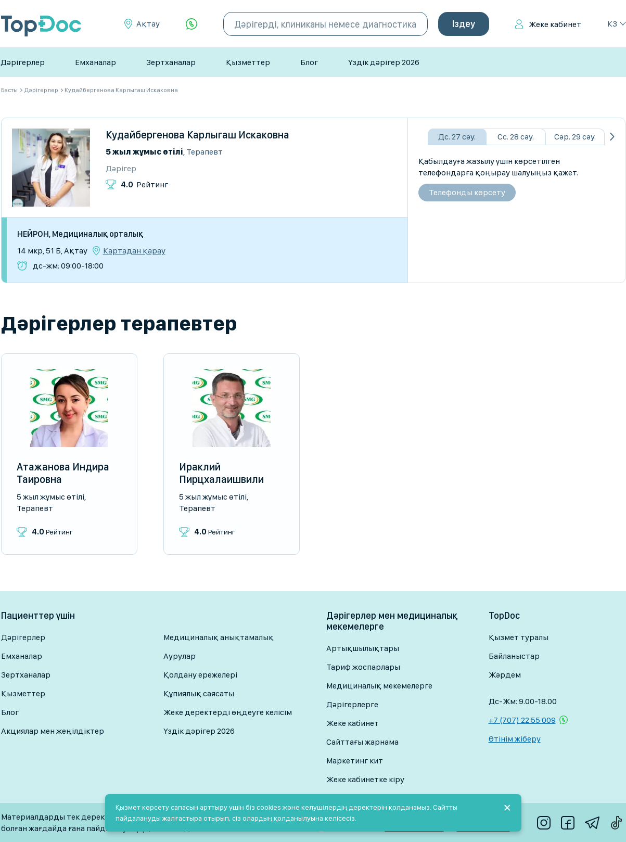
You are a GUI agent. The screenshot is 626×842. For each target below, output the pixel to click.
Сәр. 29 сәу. (575, 137)
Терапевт (204, 152)
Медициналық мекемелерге (379, 686)
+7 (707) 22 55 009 (522, 720)
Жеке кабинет (555, 24)
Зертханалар (171, 62)
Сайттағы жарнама (362, 742)
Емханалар (95, 62)
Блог (309, 62)
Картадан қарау (134, 251)
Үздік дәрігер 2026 (383, 62)
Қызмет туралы (518, 637)
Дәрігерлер (23, 62)
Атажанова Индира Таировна (63, 473)
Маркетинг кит (354, 761)
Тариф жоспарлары (363, 667)
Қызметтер (248, 62)
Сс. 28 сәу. (515, 137)
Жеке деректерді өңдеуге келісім (227, 712)
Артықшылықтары (362, 648)
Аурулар (179, 656)
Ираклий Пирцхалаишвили (221, 473)
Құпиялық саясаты (198, 693)
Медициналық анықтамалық (218, 637)
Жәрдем (505, 675)
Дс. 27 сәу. (457, 137)
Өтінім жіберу (515, 739)
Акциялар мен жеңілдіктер (52, 731)
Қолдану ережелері (200, 675)
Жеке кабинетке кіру (365, 779)
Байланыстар (514, 656)
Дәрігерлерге (352, 704)
